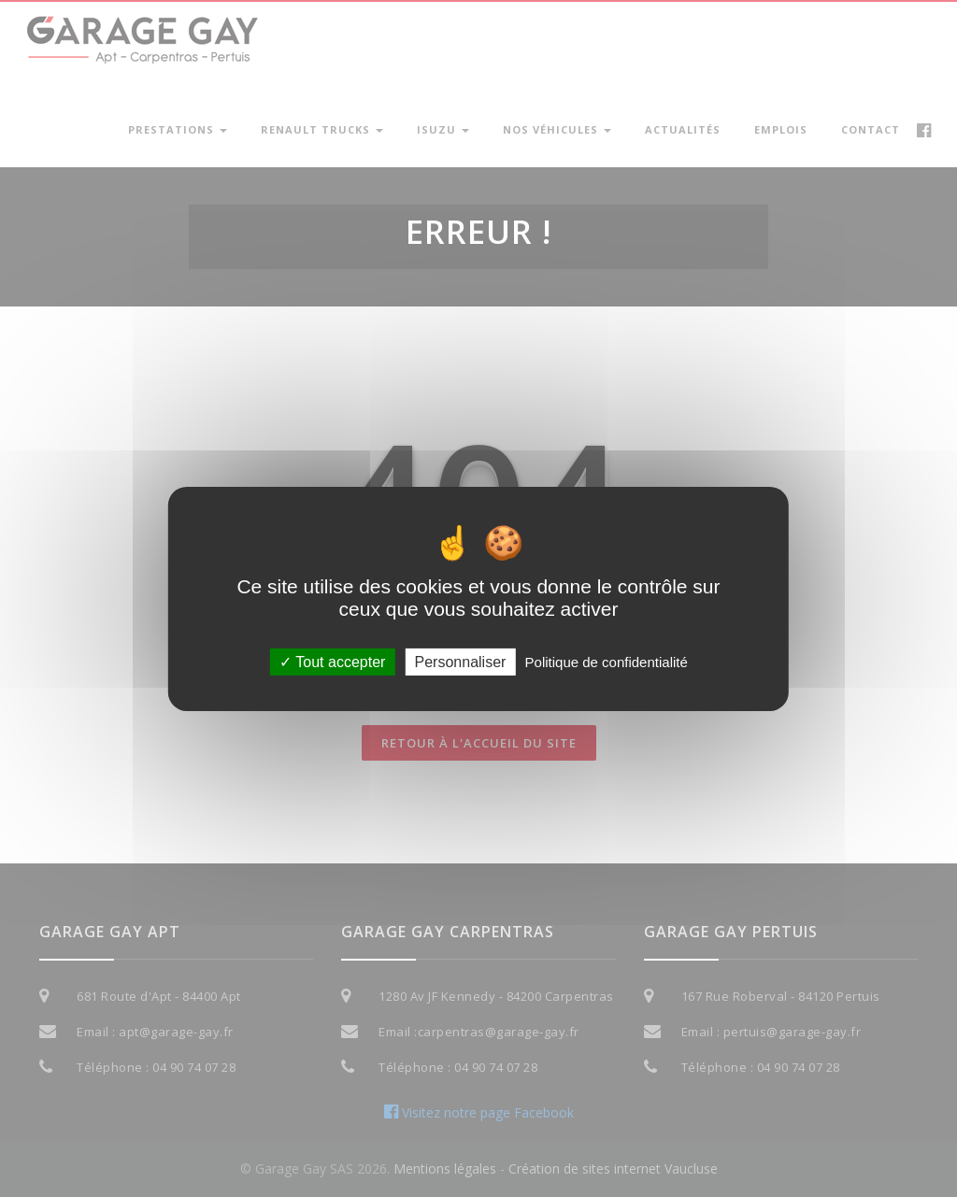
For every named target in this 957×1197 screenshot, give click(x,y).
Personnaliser (461, 661)
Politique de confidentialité (606, 661)
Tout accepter (332, 661)
